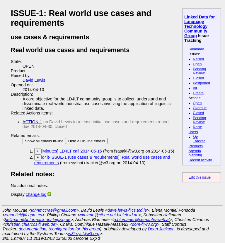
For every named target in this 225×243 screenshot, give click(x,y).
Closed (198, 78)
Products (196, 146)
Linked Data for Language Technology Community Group (199, 26)
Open (197, 64)
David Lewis (34, 80)
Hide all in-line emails (86, 141)
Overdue (200, 108)
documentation (32, 229)
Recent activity (200, 160)
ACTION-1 (32, 121)
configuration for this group (75, 229)
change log (36, 194)
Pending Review (199, 71)
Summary (196, 49)
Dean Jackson (161, 229)
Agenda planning (195, 153)
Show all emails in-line (44, 141)
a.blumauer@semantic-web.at (142, 219)
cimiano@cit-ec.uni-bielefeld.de (109, 215)
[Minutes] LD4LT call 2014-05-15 (71, 151)
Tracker (199, 139)
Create (198, 93)
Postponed (201, 83)
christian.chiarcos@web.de (30, 224)
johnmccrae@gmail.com (53, 210)
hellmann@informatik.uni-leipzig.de (37, 219)
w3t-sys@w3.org (84, 233)
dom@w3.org (144, 224)
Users (193, 132)
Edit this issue (200, 177)
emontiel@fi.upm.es (23, 215)
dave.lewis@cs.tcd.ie (127, 210)
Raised (198, 59)
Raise (197, 127)
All (195, 88)
